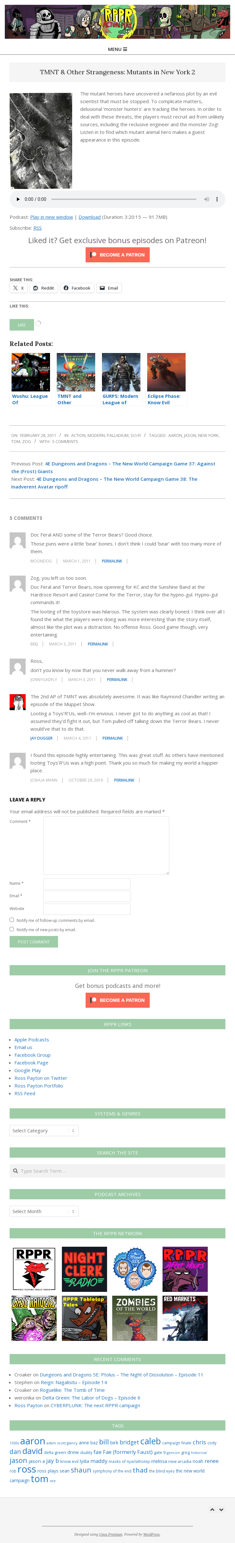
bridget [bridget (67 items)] (129, 1442)
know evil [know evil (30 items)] (69, 1461)
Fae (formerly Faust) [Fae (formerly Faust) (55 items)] (128, 1452)
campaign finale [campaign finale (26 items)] (176, 1443)
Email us (23, 1047)
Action (78, 435)
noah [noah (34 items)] (198, 1461)
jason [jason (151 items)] (18, 1460)
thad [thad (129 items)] (140, 1469)
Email (16, 896)
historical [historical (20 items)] (199, 1452)
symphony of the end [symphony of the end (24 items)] (112, 1470)
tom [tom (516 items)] (39, 1479)
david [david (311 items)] (32, 1450)
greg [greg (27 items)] (185, 1452)
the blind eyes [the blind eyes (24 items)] (162, 1470)
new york (208, 435)
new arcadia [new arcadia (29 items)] (179, 1461)
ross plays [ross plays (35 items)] (48, 1471)
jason (190, 435)
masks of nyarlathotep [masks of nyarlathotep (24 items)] (129, 1461)
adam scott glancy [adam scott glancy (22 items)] (62, 1442)
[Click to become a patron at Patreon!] (118, 251)
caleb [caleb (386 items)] (150, 1441)
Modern (96, 435)
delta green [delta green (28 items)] (55, 1452)
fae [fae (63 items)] (98, 1452)
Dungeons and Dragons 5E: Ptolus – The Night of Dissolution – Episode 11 (122, 1374)
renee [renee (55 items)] (212, 1461)
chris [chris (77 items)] (199, 1442)
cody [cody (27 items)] (211, 1443)
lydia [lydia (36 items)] (84, 1461)
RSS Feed (24, 1093)
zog (26, 441)
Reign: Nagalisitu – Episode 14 (74, 1382)
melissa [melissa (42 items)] (159, 1461)
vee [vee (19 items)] (53, 1481)
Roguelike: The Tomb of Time (72, 1390)
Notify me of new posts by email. (46, 929)
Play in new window (51, 217)
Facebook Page (31, 1062)
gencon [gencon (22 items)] (173, 1452)
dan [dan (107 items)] (15, 1451)
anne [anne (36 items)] (84, 1443)
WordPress (151, 1534)
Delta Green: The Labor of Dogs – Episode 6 (91, 1397)
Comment (20, 821)
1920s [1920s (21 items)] (14, 1442)
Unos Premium (110, 1534)
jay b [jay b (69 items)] (52, 1461)
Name (17, 883)
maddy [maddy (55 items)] (98, 1461)
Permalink (112, 561)
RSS (37, 228)
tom (15, 441)
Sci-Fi (135, 435)
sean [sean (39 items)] (65, 1471)
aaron (175, 435)
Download (90, 217)
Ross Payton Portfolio (38, 1085)
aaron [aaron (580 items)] (32, 1440)
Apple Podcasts (31, 1039)
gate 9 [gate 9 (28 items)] (159, 1452)
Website (17, 908)
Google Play (27, 1070)
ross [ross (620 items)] (27, 1469)
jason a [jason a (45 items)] (37, 1461)
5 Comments (65, 441)
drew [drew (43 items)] (73, 1452)
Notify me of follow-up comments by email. (56, 920)
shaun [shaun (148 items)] (81, 1469)
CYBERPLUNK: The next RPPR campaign (95, 1405)
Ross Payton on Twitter (40, 1078)
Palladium (118, 435)
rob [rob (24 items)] (13, 1470)
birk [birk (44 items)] (114, 1442)
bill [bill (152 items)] (104, 1441)
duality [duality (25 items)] (86, 1452)
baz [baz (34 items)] (94, 1443)
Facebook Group (32, 1055)
